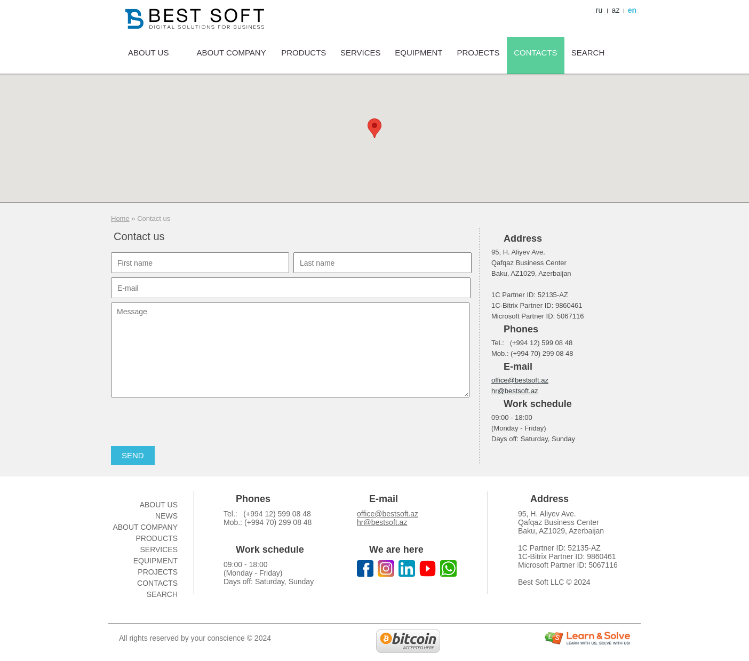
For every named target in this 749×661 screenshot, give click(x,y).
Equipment (155, 560)
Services (159, 549)
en (632, 10)
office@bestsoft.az (519, 380)
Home (120, 218)
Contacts (157, 583)
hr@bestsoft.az (514, 391)
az (616, 10)
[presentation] (192, 422)
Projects (158, 572)
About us (159, 504)
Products (157, 538)
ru (599, 10)
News (166, 516)
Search (162, 594)
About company (145, 527)
